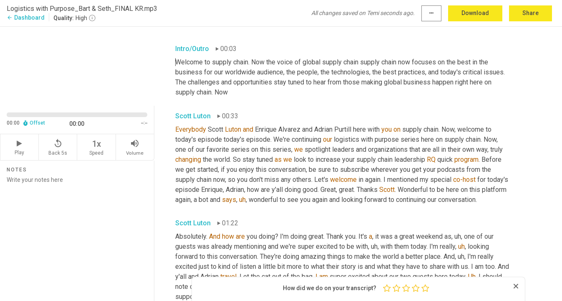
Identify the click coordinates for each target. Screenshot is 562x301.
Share (530, 13)
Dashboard (26, 17)
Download (475, 13)
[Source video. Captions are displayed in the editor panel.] (77, 65)
